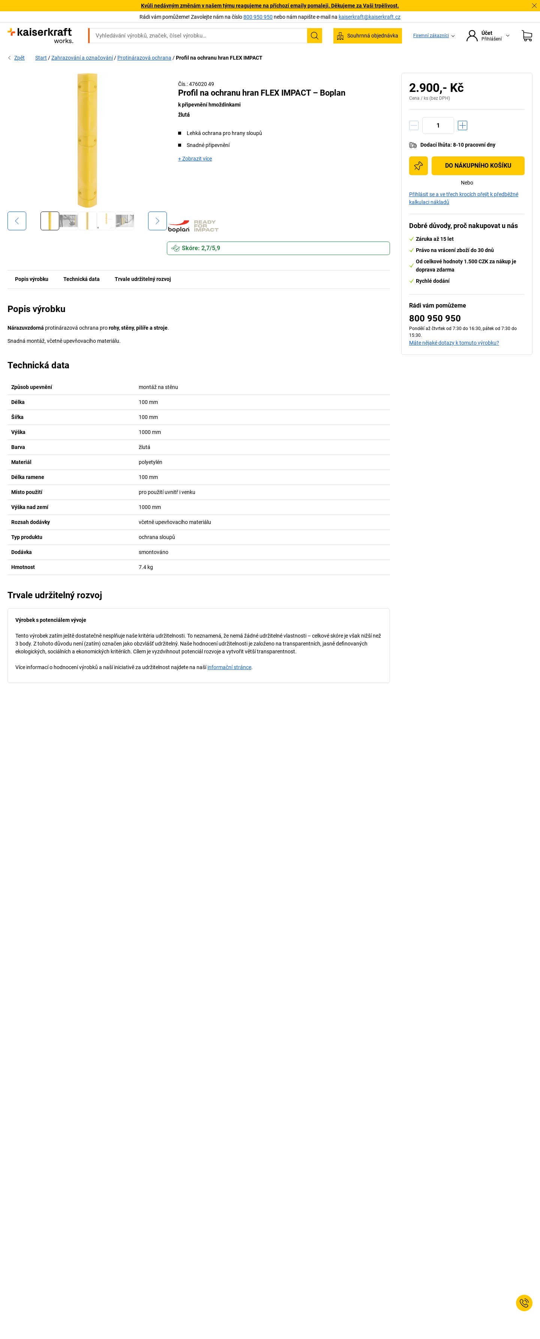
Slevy (473, 57)
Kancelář (132, 57)
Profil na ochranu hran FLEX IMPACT (219, 74)
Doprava (230, 57)
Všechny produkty (85, 57)
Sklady (197, 57)
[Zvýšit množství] (462, 141)
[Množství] (438, 141)
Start (41, 74)
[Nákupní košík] (527, 35)
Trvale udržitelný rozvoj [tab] (143, 295)
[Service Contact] (524, 1303)
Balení (317, 57)
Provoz (166, 57)
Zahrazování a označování (82, 74)
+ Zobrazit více (195, 174)
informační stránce (229, 683)
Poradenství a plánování (423, 57)
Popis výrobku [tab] (31, 295)
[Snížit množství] (413, 141)
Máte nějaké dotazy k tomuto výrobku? (454, 359)
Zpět (16, 74)
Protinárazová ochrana (144, 74)
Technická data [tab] (81, 295)
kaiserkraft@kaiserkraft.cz (369, 17)
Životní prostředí (275, 57)
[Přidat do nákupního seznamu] (418, 181)
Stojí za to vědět (359, 57)
